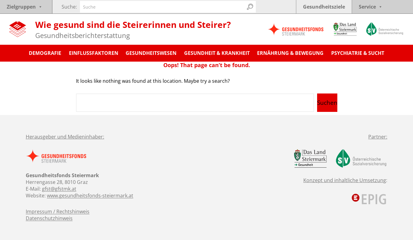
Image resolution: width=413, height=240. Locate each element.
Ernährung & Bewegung (290, 53)
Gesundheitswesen (151, 53)
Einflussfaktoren (93, 53)
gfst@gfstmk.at (59, 188)
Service (371, 6)
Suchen (327, 103)
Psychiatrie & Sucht (357, 53)
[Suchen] (250, 7)
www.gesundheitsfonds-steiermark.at (90, 195)
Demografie (45, 53)
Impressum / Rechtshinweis (57, 211)
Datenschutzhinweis (49, 218)
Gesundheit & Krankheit (217, 53)
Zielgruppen (25, 6)
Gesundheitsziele (324, 6)
